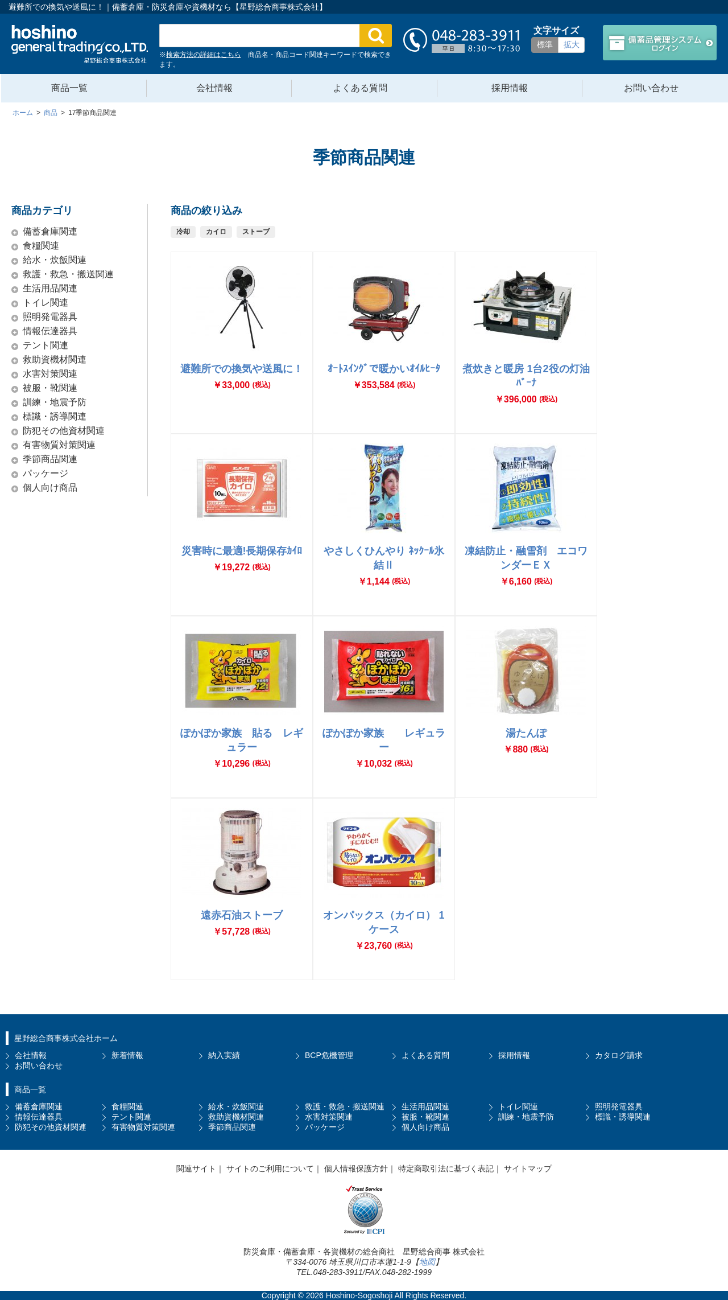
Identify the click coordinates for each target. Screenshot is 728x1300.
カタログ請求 (619, 1055)
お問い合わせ (651, 88)
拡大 (572, 44)
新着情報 (127, 1055)
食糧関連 (41, 245)
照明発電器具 (50, 317)
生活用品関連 (50, 288)
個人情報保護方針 (356, 1168)
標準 (545, 44)
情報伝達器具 (50, 331)
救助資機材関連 (54, 359)
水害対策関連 (50, 374)
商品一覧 (69, 88)
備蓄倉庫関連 (50, 231)
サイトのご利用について (270, 1168)
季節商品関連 (50, 459)
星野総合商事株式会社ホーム (66, 1038)
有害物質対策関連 (59, 445)
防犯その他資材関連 (64, 430)
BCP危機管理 (329, 1055)
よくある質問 (360, 88)
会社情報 (214, 88)
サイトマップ (528, 1168)
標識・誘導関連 (54, 416)
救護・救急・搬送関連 (68, 274)
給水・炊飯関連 (54, 260)
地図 (427, 1261)
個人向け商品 (50, 487)
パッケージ (45, 473)
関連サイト (196, 1168)
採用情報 (509, 88)
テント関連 (45, 345)
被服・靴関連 (50, 388)
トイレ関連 (45, 302)
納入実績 (224, 1055)
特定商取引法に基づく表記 (446, 1168)
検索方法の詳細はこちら (203, 55)
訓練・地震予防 (54, 402)
